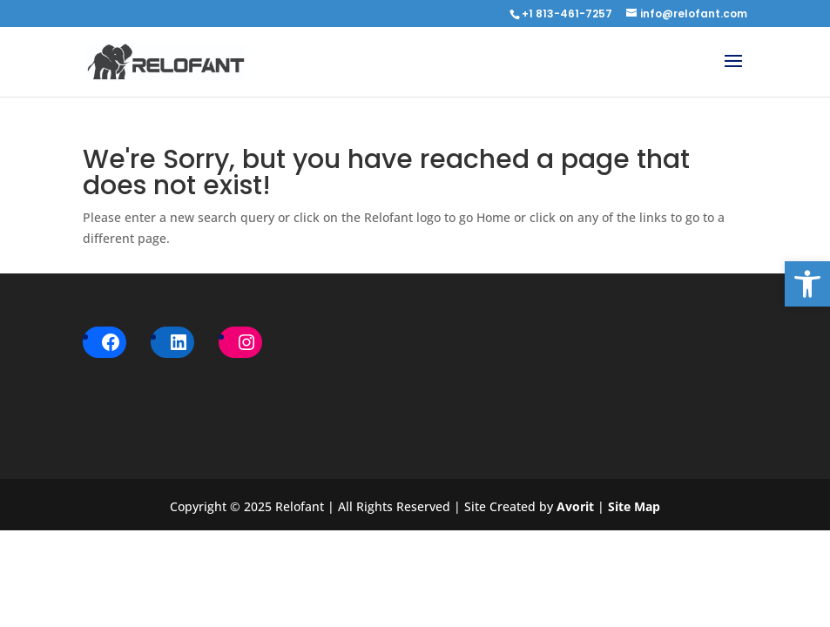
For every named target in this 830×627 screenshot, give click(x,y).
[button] (807, 284)
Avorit (577, 506)
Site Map (634, 506)
